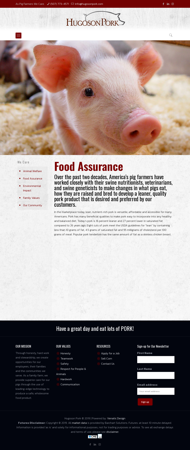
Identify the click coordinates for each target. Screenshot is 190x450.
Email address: (147, 385)
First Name (144, 353)
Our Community (32, 205)
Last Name (144, 369)
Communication (70, 384)
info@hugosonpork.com (89, 4)
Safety (65, 364)
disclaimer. (112, 432)
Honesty (66, 353)
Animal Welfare (32, 171)
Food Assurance (32, 178)
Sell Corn (106, 358)
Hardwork (66, 379)
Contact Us (107, 364)
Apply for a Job (110, 353)
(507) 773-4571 (59, 4)
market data (79, 423)
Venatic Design (116, 418)
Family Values (31, 198)
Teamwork (67, 358)
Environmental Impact (32, 188)
